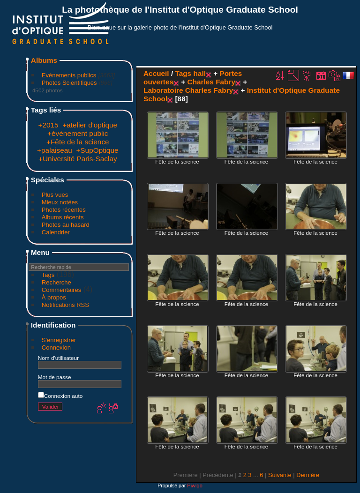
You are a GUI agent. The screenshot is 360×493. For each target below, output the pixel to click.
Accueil (156, 73)
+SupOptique (97, 150)
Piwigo (194, 485)
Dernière (307, 474)
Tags (48, 274)
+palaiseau (54, 150)
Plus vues (55, 194)
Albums (44, 60)
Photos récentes (64, 209)
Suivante (280, 474)
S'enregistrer (59, 340)
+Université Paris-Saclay (77, 159)
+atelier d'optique (89, 125)
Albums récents (63, 217)
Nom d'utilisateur (58, 358)
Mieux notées (60, 202)
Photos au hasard (66, 224)
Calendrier (56, 232)
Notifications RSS (65, 304)
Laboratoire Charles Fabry (188, 90)
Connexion (56, 347)
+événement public (77, 133)
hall (199, 73)
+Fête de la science (77, 142)
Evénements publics (69, 75)
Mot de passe (54, 377)
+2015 (48, 125)
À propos (54, 297)
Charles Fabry (211, 82)
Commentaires (62, 289)
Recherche (56, 282)
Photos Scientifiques (69, 82)
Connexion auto (60, 396)
